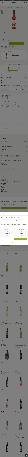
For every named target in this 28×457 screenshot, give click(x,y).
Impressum (3, 226)
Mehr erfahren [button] (14, 242)
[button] (26, 455)
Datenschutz (7, 226)
